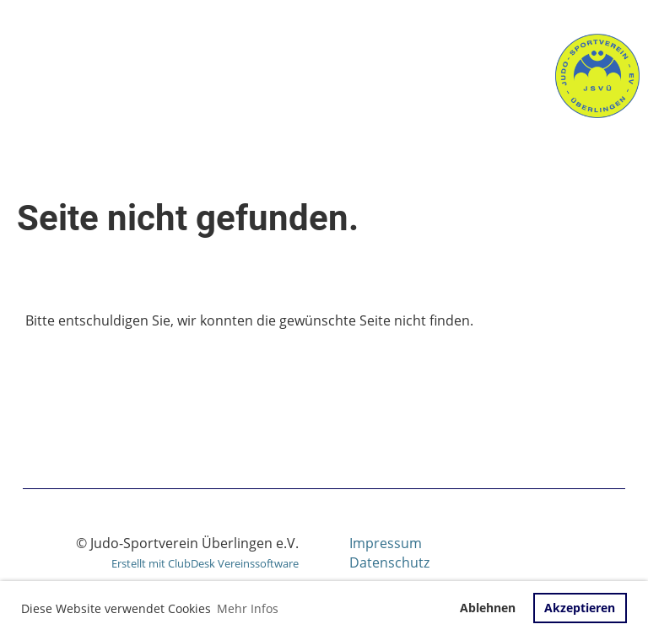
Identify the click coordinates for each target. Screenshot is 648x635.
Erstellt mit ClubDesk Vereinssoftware (205, 563)
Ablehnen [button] (488, 608)
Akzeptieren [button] (579, 608)
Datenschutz (389, 562)
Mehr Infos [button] (247, 608)
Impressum (385, 543)
